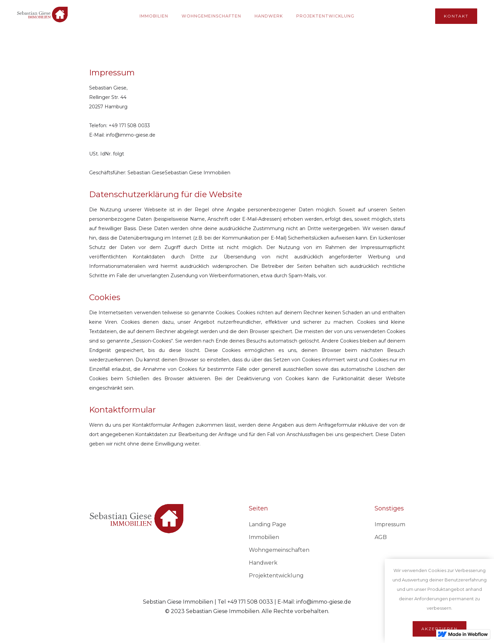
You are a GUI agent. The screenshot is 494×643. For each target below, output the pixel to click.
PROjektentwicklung (325, 16)
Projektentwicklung (276, 575)
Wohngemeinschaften (211, 16)
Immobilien (154, 16)
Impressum (390, 524)
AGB (381, 537)
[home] (42, 16)
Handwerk (269, 16)
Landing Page (267, 524)
